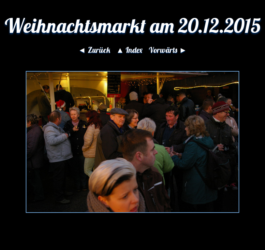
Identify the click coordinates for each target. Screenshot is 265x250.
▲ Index (129, 50)
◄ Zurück (94, 50)
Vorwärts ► (168, 50)
